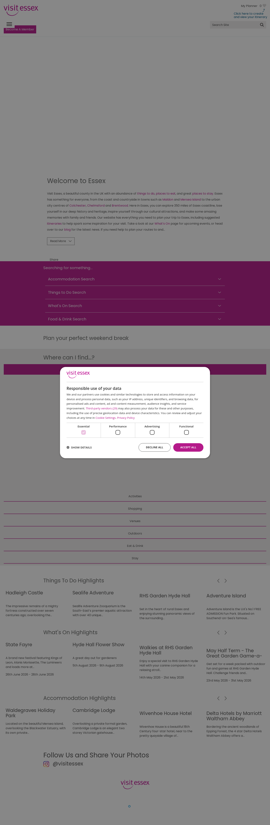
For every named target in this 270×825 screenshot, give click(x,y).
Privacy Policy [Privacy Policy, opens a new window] (126, 418)
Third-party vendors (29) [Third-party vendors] (101, 408)
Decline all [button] (154, 447)
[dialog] (135, 412)
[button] (79, 447)
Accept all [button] (188, 447)
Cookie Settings (106, 418)
